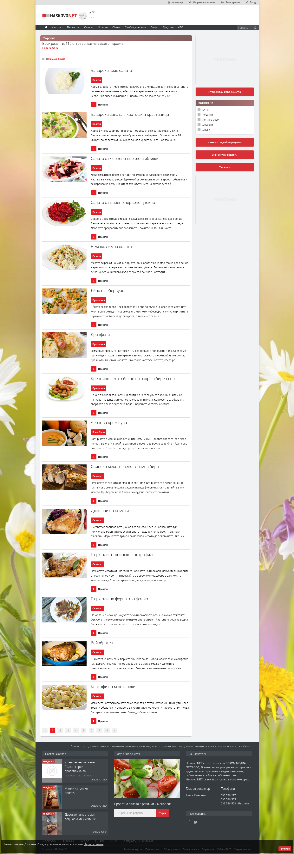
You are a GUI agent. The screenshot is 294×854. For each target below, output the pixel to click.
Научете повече (93, 844)
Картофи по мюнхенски (113, 687)
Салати (96, 80)
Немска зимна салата (111, 247)
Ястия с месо (210, 119)
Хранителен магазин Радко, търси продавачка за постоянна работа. (80, 768)
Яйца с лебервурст (108, 290)
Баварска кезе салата (111, 70)
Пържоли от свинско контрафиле (122, 555)
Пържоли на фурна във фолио (119, 599)
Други (206, 129)
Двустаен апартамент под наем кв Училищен (81, 816)
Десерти (207, 124)
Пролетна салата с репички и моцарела (143, 804)
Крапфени (100, 334)
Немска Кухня (56, 59)
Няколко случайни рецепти (224, 142)
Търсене (224, 167)
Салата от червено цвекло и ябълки (125, 158)
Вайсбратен (102, 643)
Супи (205, 109)
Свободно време (135, 27)
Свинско (97, 476)
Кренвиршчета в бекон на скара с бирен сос (133, 379)
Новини (103, 27)
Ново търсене (50, 47)
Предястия (98, 300)
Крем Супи (98, 432)
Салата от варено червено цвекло (123, 202)
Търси (162, 813)
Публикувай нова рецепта (224, 91)
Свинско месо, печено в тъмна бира (125, 466)
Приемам (285, 848)
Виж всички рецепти (224, 154)
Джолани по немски (110, 511)
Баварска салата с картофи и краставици (130, 114)
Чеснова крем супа (109, 423)
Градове (168, 27)
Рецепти (207, 114)
